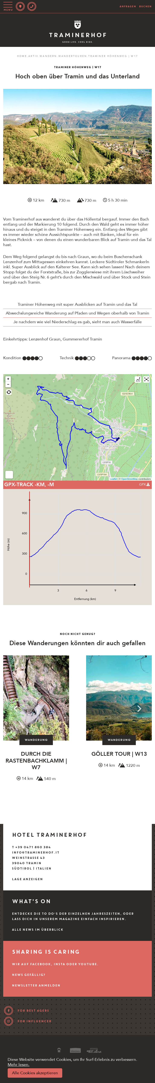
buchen (145, 6)
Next (139, 709)
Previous (16, 709)
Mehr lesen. (18, 1064)
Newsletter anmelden (36, 985)
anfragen (127, 6)
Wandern (48, 56)
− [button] (8, 384)
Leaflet (113, 479)
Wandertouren (72, 56)
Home (22, 56)
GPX (144, 484)
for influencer (34, 1021)
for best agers (33, 1010)
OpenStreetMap (129, 479)
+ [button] (8, 379)
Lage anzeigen (27, 879)
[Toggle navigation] (8, 6)
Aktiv (33, 56)
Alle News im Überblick (37, 929)
